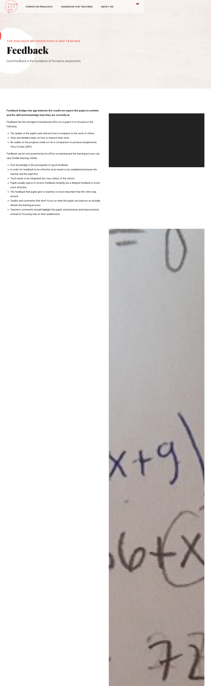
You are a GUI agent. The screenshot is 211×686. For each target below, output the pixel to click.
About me (109, 6)
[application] (156, 140)
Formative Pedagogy (40, 6)
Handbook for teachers (78, 6)
